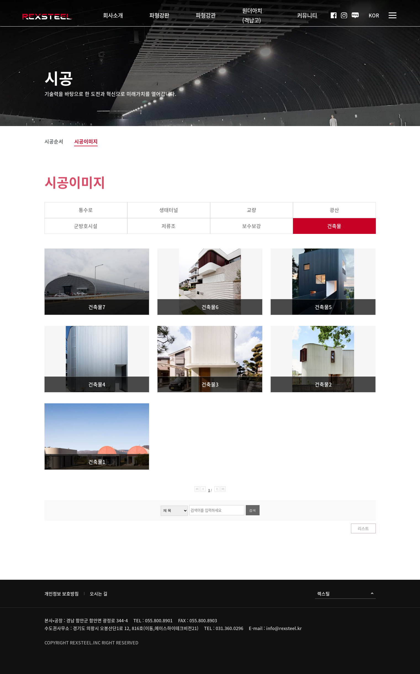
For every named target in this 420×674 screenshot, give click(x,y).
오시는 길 (98, 593)
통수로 (86, 210)
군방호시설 (85, 226)
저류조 (169, 226)
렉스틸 (345, 593)
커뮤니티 (307, 15)
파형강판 (159, 15)
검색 (252, 510)
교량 (251, 210)
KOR (374, 15)
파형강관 (206, 15)
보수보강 (251, 226)
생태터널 (168, 210)
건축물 (334, 226)
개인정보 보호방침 (61, 593)
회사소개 (113, 15)
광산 (334, 210)
